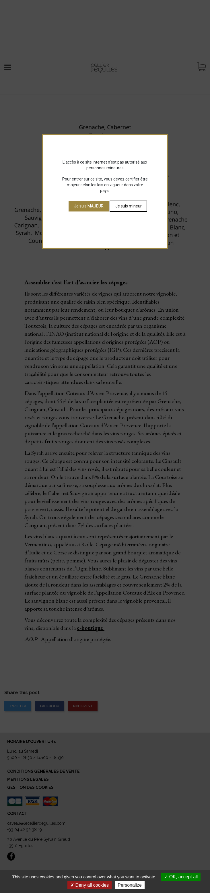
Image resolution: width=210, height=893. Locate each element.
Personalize (130, 885)
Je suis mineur (128, 206)
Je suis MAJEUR (89, 206)
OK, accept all (181, 876)
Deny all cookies (89, 885)
